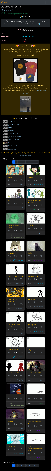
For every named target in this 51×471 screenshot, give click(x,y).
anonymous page (25, 155)
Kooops (11, 127)
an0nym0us (40, 357)
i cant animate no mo (15, 276)
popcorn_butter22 (14, 137)
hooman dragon (13, 350)
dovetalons (12, 149)
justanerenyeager (14, 124)
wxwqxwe (11, 253)
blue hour (11, 396)
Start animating (14, 13)
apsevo (21, 185)
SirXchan (11, 130)
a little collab (32, 299)
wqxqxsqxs (11, 446)
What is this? (7, 10)
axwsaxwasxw (33, 276)
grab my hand (32, 324)
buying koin (38, 52)
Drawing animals (13, 373)
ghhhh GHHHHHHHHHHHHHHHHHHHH (35, 448)
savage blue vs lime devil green (34, 201)
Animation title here (34, 373)
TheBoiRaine (38, 185)
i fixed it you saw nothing (14, 227)
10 (37, 162)
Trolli (21, 334)
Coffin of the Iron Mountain (14, 300)
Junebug (40, 403)
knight (9, 200)
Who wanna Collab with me (14, 325)
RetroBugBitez (13, 140)
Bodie (30, 253)
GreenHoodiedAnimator (18, 236)
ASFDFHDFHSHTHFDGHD (35, 422)
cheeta (10, 177)
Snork (10, 143)
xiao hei (30, 177)
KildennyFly (12, 121)
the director (11, 421)
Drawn (4, 2)
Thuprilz (39, 431)
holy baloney (32, 396)
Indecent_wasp (14, 134)
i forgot (30, 226)
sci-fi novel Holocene (38, 85)
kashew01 (19, 284)
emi (41, 233)
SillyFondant (12, 146)
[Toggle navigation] (47, 2)
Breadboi (20, 380)
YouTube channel (22, 88)
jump (29, 350)
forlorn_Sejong (38, 307)
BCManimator (38, 260)
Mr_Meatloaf (19, 309)
